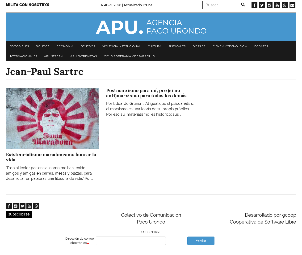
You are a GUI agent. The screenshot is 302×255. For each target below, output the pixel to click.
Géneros (87, 46)
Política (43, 46)
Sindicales (176, 46)
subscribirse (18, 214)
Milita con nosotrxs (27, 5)
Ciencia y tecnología (230, 46)
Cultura (154, 46)
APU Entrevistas (83, 56)
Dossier (199, 46)
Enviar (201, 240)
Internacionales (23, 56)
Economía (65, 46)
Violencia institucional (121, 46)
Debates (261, 46)
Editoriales (19, 46)
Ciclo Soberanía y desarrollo (129, 56)
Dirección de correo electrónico (79, 241)
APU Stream (53, 56)
